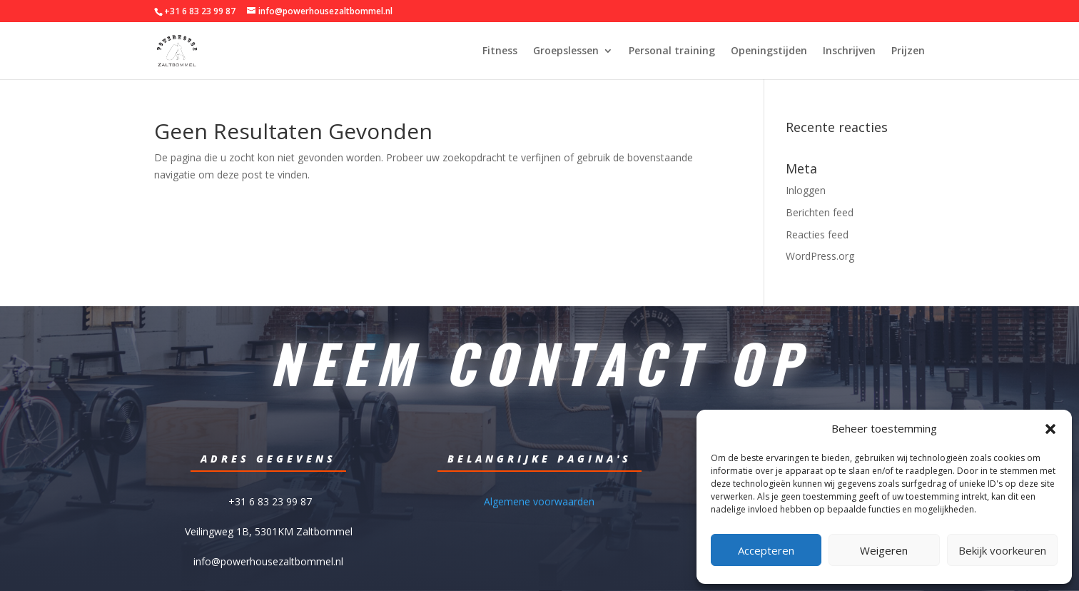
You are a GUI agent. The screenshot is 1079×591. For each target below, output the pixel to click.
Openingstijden (769, 51)
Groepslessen (566, 51)
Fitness (499, 51)
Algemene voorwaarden (539, 500)
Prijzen (908, 51)
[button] (1050, 429)
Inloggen (806, 190)
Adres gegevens (268, 458)
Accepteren (766, 550)
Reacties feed (817, 234)
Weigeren (884, 550)
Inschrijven (849, 51)
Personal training (672, 51)
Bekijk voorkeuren (1002, 550)
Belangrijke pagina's (539, 458)
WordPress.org (820, 256)
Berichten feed (819, 212)
